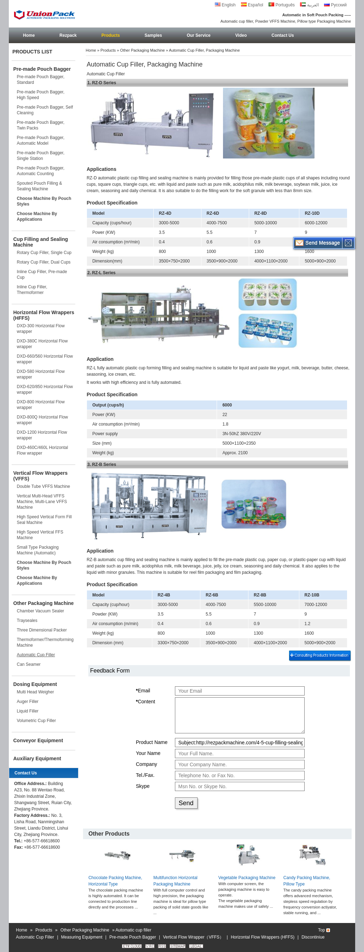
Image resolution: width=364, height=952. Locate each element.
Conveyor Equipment (38, 740)
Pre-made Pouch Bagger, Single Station (41, 155)
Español (252, 4)
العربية (309, 4)
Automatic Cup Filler (36, 654)
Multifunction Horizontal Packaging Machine (175, 881)
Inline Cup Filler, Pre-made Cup (42, 274)
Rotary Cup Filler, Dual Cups (44, 262)
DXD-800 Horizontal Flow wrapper (41, 404)
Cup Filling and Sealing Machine (40, 242)
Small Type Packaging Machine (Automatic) (38, 550)
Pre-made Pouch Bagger (42, 69)
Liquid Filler (28, 711)
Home (29, 35)
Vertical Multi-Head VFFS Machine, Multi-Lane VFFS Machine (42, 502)
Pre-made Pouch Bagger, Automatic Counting (41, 171)
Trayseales (27, 620)
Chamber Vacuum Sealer (40, 610)
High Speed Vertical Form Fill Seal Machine (44, 519)
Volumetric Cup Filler (36, 720)
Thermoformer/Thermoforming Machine (45, 642)
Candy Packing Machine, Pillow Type (306, 881)
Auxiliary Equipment (37, 758)
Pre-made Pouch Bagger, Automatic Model (41, 140)
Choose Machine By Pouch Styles (44, 201)
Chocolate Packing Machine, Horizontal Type (115, 881)
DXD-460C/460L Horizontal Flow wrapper (42, 450)
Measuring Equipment (81, 937)
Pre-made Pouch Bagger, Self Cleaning (45, 110)
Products (110, 35)
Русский (335, 4)
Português (282, 4)
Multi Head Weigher (35, 692)
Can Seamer (29, 664)
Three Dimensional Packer (42, 630)
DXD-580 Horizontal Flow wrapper (41, 374)
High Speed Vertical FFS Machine (40, 535)
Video (241, 35)
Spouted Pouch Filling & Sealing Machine (39, 186)
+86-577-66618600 (42, 840)
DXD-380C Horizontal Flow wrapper (42, 344)
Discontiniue (312, 937)
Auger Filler (28, 701)
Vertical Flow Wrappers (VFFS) (40, 475)
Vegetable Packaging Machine (246, 877)
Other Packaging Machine (43, 603)
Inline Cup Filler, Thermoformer (32, 289)
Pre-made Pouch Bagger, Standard (41, 79)
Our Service (198, 35)
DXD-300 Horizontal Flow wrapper (41, 328)
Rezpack (68, 35)
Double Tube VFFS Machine (43, 486)
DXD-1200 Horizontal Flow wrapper (42, 435)
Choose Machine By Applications (37, 216)
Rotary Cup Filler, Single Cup (44, 252)
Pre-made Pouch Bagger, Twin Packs (41, 125)
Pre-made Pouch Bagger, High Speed (41, 95)
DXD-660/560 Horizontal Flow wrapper (45, 359)
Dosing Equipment (35, 684)
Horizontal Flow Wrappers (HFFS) (43, 315)
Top (321, 930)
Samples (153, 35)
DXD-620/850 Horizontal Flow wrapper (45, 389)
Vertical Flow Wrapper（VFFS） (193, 937)
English (225, 4)
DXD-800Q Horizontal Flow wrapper (42, 420)
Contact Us (282, 35)
